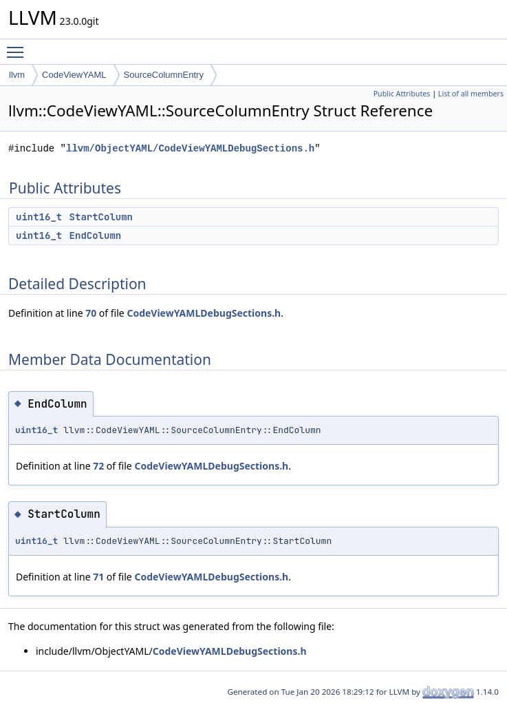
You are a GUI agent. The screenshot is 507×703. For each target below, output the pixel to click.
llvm (17, 75)
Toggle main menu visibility (18, 46)
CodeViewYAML (74, 75)
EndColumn (95, 235)
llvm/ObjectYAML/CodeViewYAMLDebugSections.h (190, 148)
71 (98, 576)
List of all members (471, 93)
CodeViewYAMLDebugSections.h (204, 312)
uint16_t (39, 217)
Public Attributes (402, 93)
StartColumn (101, 217)
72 (98, 465)
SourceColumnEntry (164, 75)
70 (90, 312)
